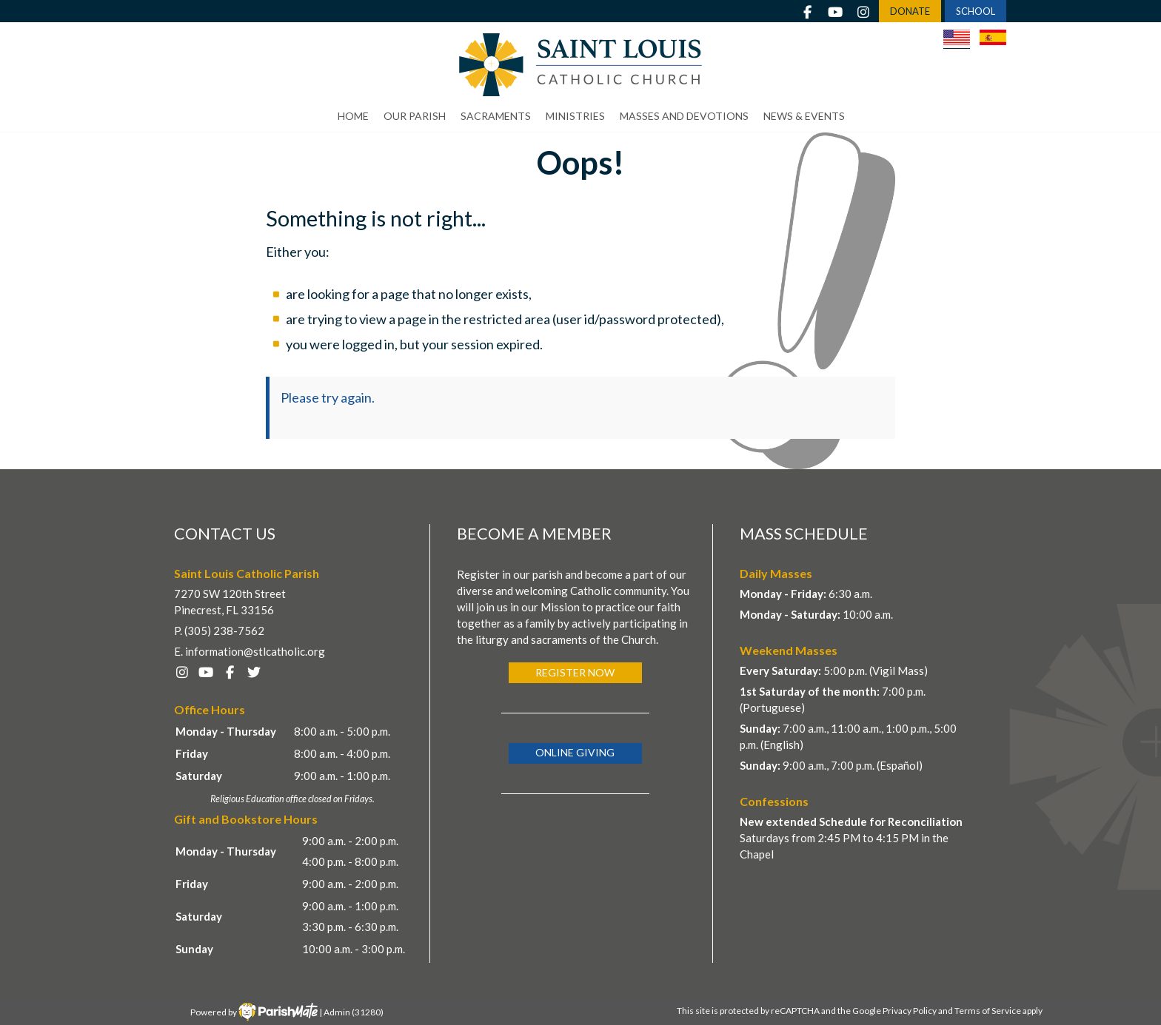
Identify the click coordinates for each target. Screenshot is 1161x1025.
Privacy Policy (910, 1010)
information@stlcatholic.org (255, 651)
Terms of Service (987, 1010)
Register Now (575, 672)
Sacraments (496, 116)
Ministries (575, 116)
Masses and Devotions (684, 116)
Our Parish (415, 116)
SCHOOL (975, 11)
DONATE (910, 11)
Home (353, 116)
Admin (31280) (354, 1012)
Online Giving (575, 752)
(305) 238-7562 (224, 630)
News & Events (804, 116)
